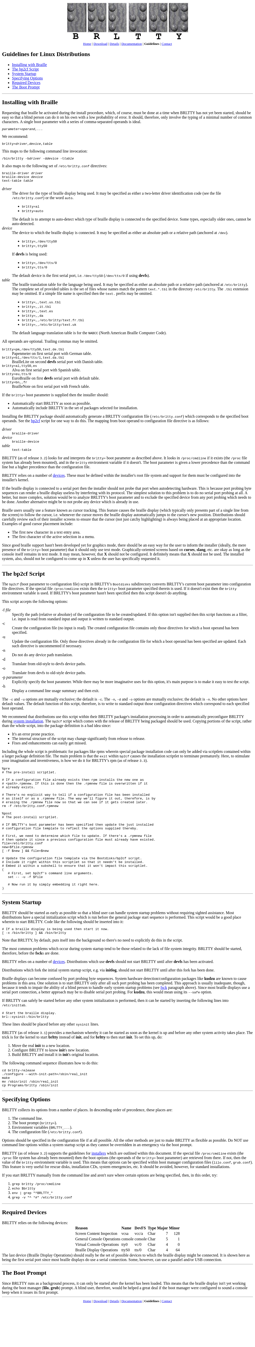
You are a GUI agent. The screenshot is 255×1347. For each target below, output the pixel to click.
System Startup (24, 74)
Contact (167, 44)
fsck (163, 1024)
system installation (28, 731)
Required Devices (26, 82)
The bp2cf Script (25, 69)
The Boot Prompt (26, 87)
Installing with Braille (29, 65)
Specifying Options (27, 78)
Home (87, 44)
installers (98, 1195)
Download (100, 44)
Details (114, 44)
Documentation (131, 44)
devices (59, 486)
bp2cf (35, 429)
